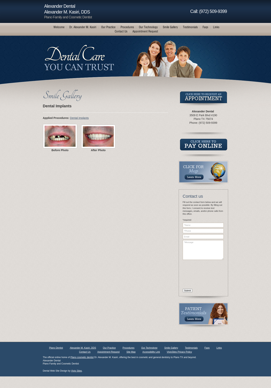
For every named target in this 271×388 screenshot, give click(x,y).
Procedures (128, 347)
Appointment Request (108, 352)
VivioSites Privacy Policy (179, 352)
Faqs (207, 347)
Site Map (131, 352)
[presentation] (198, 275)
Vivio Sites (76, 370)
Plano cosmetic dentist (82, 357)
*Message (203, 250)
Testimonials (191, 347)
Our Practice (109, 347)
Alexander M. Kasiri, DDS (83, 347)
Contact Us (84, 352)
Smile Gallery (171, 347)
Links (219, 347)
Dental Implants (79, 117)
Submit (187, 290)
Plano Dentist (56, 347)
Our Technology (149, 347)
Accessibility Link (151, 352)
